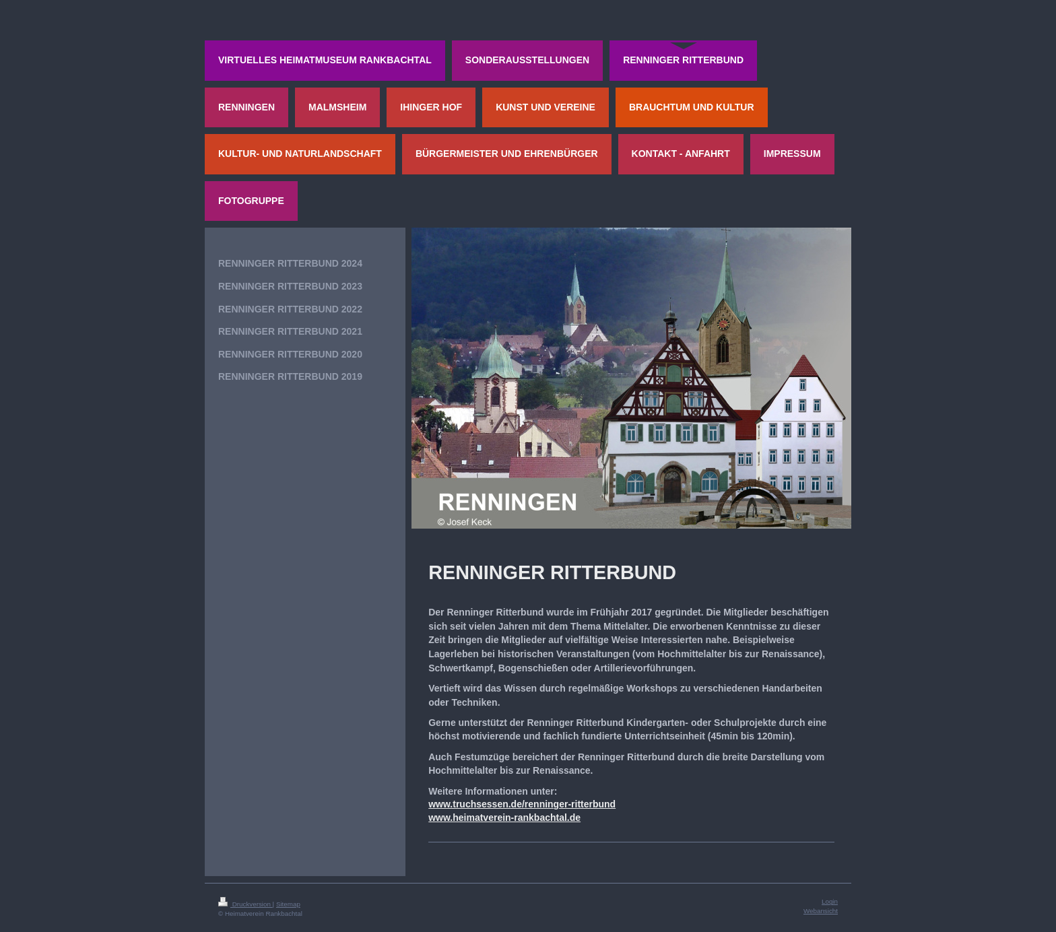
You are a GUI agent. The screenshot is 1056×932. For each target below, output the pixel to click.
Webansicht (820, 910)
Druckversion (245, 904)
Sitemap (288, 904)
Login (830, 901)
